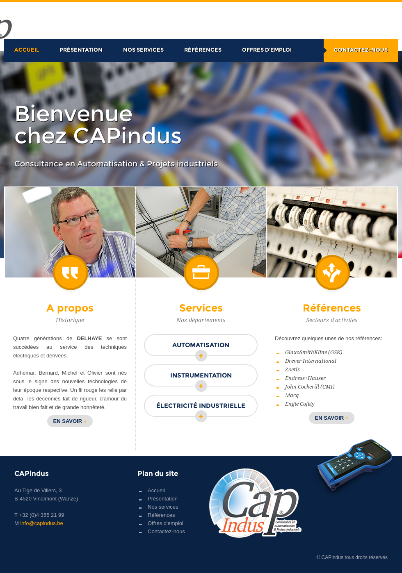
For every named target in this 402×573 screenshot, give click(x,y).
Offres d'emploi (267, 49)
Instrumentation (201, 379)
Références (203, 49)
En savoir (70, 421)
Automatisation (200, 348)
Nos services (143, 49)
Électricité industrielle (200, 409)
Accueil (26, 49)
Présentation (81, 49)
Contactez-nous (361, 49)
